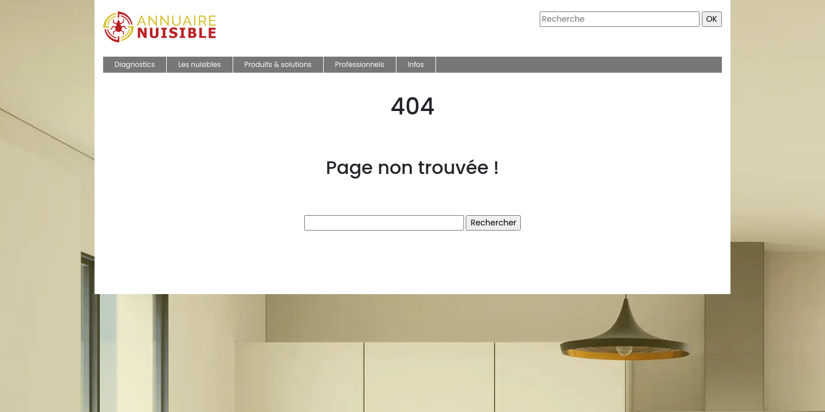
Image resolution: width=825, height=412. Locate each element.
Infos (416, 64)
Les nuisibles (199, 64)
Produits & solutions (278, 64)
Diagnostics (135, 64)
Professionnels (359, 64)
